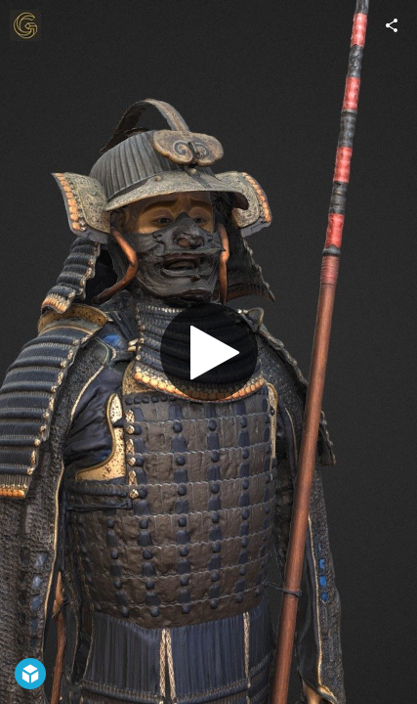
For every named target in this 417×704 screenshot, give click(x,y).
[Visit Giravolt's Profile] (25, 25)
